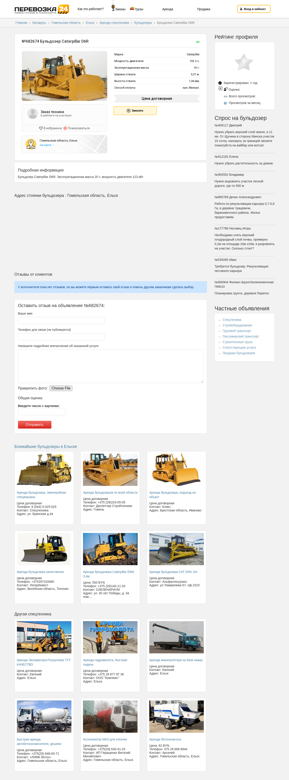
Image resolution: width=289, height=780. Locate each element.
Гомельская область (66, 22)
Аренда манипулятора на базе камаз (176, 659)
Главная (22, 22)
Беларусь (39, 22)
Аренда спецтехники (114, 22)
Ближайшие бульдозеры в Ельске (45, 446)
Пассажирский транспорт (241, 336)
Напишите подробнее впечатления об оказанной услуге (58, 345)
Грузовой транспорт (237, 331)
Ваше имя (25, 313)
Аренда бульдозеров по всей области (110, 492)
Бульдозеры (143, 22)
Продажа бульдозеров (239, 353)
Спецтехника (232, 319)
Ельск (90, 22)
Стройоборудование (237, 325)
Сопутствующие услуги (239, 347)
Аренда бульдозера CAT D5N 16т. (173, 571)
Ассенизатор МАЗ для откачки (105, 738)
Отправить (34, 424)
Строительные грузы (238, 342)
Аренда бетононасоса (165, 738)
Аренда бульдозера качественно (40, 571)
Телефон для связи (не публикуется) (44, 329)
